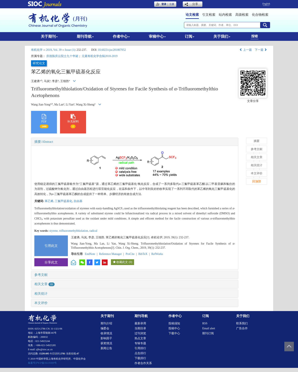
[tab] (134, 142)
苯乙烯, (50, 201)
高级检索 (242, 14)
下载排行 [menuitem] (140, 358)
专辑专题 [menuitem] (140, 343)
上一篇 (245, 49)
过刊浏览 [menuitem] (140, 333)
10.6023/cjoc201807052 (112, 49)
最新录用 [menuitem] (140, 323)
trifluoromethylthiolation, (74, 230)
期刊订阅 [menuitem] (208, 333)
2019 (49, 49)
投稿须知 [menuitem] (174, 323)
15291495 (44, 353)
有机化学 (37, 49)
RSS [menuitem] (204, 323)
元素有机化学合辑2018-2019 (100, 56)
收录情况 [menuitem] (106, 333)
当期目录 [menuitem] (140, 328)
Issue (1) (70, 49)
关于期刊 (49, 36)
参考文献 (41, 274)
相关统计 (41, 293)
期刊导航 (85, 36)
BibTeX (143, 254)
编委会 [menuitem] (105, 328)
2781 (62, 353)
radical (93, 230)
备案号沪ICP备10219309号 (42, 362)
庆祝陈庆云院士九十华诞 (62, 56)
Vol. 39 (57, 49)
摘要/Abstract (43, 141)
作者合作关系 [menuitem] (143, 363)
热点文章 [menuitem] (140, 338)
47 (78, 353)
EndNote (90, 254)
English (266, 3)
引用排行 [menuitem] (140, 348)
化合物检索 (260, 14)
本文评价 (41, 303)
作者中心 (121, 36)
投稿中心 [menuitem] (174, 328)
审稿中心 (157, 36)
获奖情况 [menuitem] (106, 343)
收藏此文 (122, 262)
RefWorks (157, 254)
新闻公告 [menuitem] (106, 348)
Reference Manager (110, 254)
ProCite (130, 254)
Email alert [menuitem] (208, 328)
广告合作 (242, 328)
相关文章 (44, 284)
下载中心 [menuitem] (174, 333)
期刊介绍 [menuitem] (106, 323)
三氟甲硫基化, (64, 201)
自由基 (78, 201)
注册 (171, 4)
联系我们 (242, 323)
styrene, (54, 230)
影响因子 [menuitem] (106, 338)
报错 (254, 36)
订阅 (189, 36)
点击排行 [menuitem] (140, 353)
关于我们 (221, 36)
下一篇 (261, 49)
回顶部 (256, 181)
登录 (163, 4)
